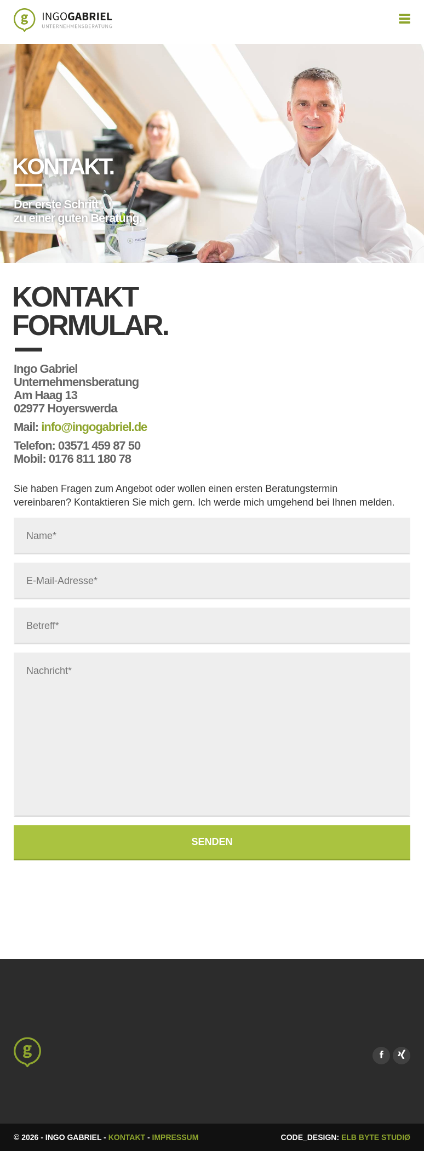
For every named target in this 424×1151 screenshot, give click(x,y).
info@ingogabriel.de (94, 427)
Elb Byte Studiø (375, 1137)
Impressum (175, 1137)
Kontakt (126, 1137)
